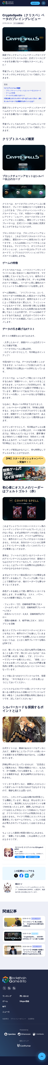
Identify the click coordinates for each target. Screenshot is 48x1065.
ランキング (6, 996)
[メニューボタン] (43, 3)
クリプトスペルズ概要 (12, 88)
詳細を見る (20, 857)
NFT (4, 1006)
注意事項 (31, 1019)
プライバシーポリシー (18, 1019)
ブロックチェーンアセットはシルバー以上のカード (23, 90)
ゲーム (5, 1001)
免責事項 (5, 1019)
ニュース (6, 1012)
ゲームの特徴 (10, 93)
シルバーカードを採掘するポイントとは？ (19, 101)
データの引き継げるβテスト (15, 95)
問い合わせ (24, 996)
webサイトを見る (33, 857)
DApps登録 (24, 1001)
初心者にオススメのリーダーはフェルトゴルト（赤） (23, 98)
